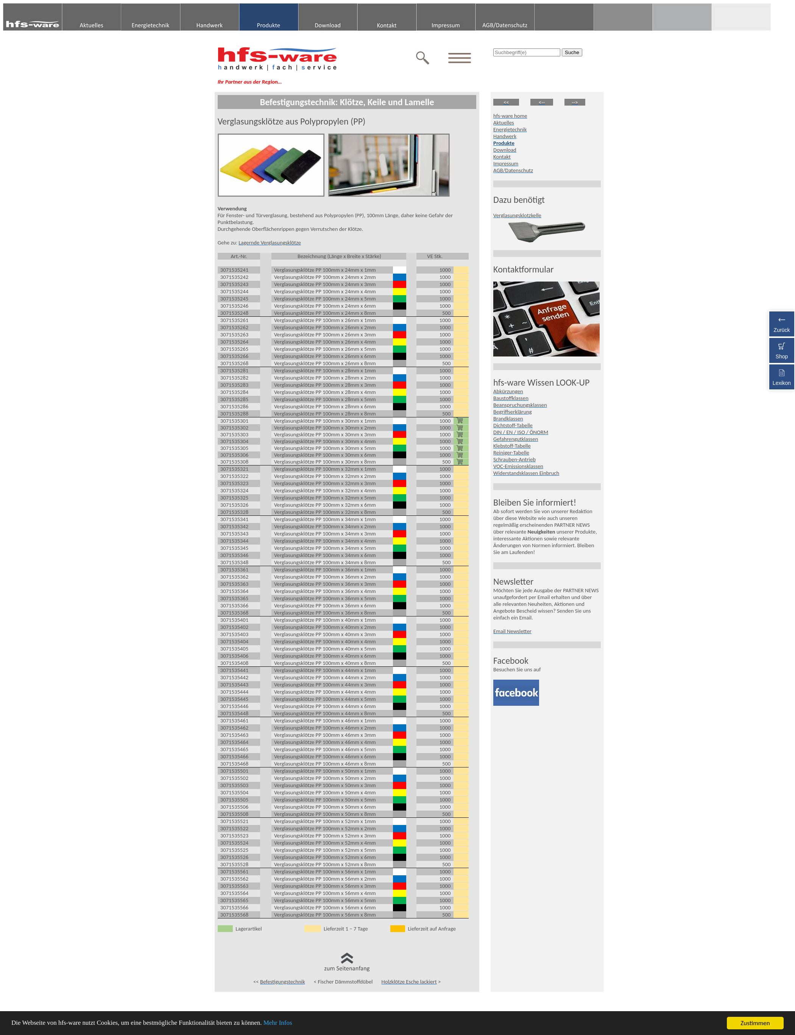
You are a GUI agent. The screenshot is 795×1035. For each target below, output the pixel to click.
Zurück (781, 323)
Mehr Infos (278, 1023)
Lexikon (781, 376)
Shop (781, 349)
